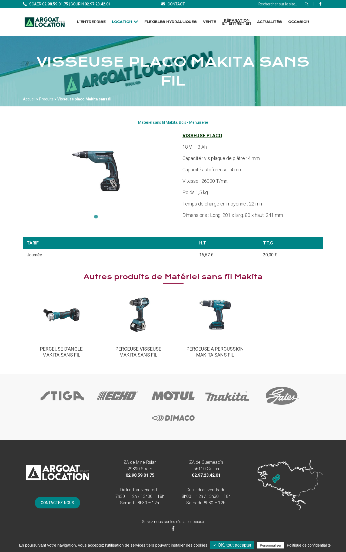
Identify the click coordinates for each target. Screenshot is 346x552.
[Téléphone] (55, 4)
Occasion (298, 22)
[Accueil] (44, 22)
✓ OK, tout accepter (232, 545)
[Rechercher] (306, 4)
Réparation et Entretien (236, 22)
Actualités (269, 22)
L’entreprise (91, 22)
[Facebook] (320, 3)
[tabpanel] (96, 171)
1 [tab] (96, 217)
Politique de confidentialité (309, 545)
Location (122, 22)
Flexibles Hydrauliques (170, 22)
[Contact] (173, 4)
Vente (209, 22)
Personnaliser (270, 545)
